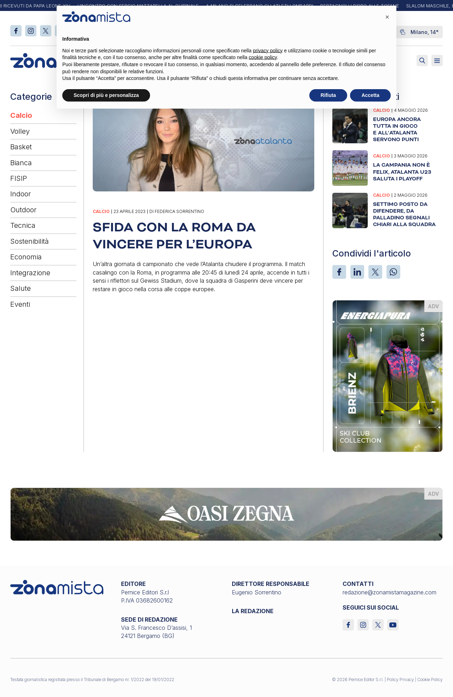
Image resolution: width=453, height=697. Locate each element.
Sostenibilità (29, 241)
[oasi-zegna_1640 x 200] (227, 513)
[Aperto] (437, 60)
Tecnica (22, 225)
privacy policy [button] (268, 50)
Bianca (21, 163)
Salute (20, 288)
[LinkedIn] (357, 272)
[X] (375, 272)
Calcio (21, 115)
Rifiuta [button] (328, 95)
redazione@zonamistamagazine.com (389, 592)
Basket (21, 147)
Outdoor (23, 210)
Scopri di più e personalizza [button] (106, 95)
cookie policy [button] (263, 57)
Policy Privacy (400, 679)
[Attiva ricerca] (422, 60)
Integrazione (30, 273)
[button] (387, 17)
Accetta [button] (370, 95)
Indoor (20, 194)
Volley (20, 131)
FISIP (18, 178)
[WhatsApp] (393, 272)
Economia (26, 257)
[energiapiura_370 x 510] (388, 375)
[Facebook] (339, 272)
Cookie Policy (430, 679)
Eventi (20, 304)
